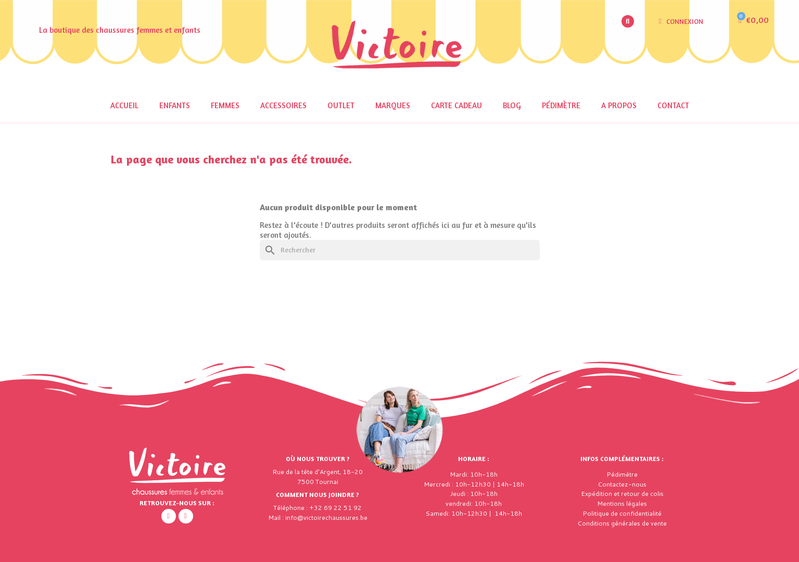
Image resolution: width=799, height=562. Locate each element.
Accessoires (283, 105)
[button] (628, 21)
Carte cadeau (456, 105)
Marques (392, 105)
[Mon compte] (681, 21)
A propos (619, 105)
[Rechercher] (400, 250)
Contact (673, 105)
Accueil (124, 105)
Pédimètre (561, 105)
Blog (512, 105)
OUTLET (340, 105)
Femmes (225, 105)
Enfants (174, 105)
